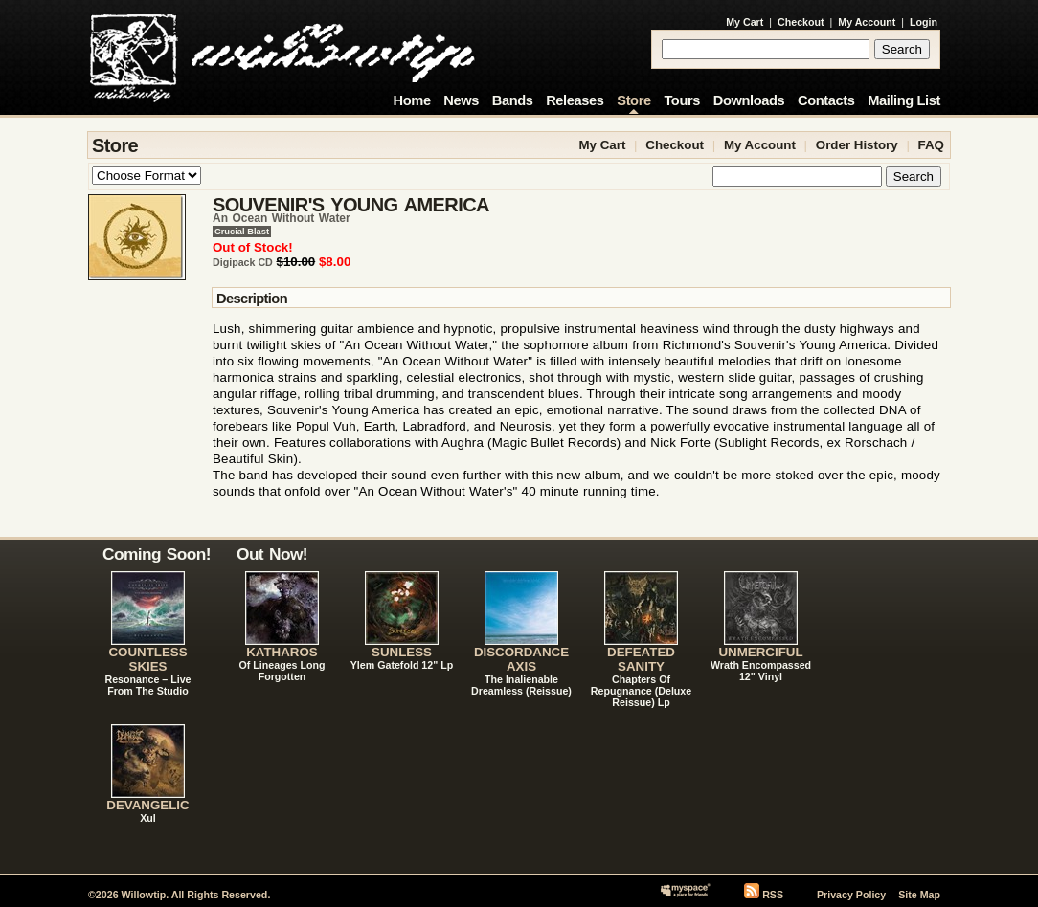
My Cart (744, 22)
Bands (512, 100)
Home (412, 100)
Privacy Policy (851, 894)
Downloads (749, 100)
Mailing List (904, 100)
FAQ (931, 145)
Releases (574, 100)
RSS (772, 894)
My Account (866, 22)
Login (923, 22)
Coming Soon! (156, 554)
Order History (857, 145)
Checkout (801, 22)
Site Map (919, 894)
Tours (682, 100)
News (461, 100)
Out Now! (272, 554)
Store (633, 100)
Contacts (826, 100)
